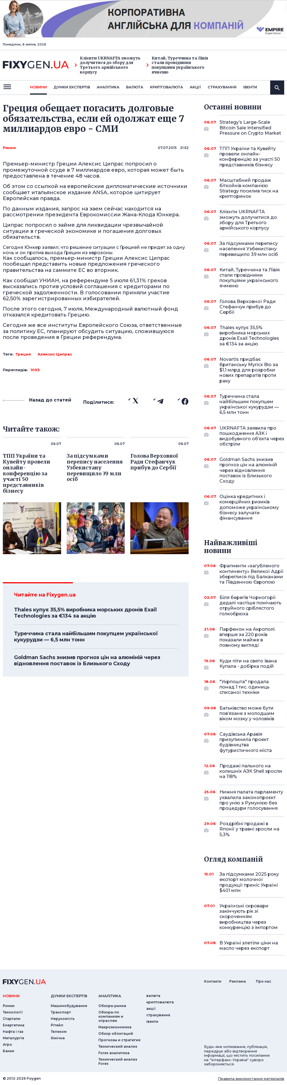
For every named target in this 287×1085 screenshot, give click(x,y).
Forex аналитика (113, 1053)
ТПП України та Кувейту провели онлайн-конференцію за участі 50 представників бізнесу (249, 157)
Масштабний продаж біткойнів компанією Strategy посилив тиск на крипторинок (248, 188)
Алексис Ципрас (55, 354)
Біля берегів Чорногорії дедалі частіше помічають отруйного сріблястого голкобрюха (250, 605)
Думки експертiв (72, 87)
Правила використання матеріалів (251, 1078)
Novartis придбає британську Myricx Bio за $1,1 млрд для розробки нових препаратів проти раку (248, 370)
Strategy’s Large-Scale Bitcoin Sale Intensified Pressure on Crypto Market (250, 128)
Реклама (237, 981)
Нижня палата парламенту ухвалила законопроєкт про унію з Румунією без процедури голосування (251, 800)
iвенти (250, 87)
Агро (7, 1044)
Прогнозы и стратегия (119, 1040)
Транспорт (61, 1012)
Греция (23, 354)
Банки (8, 1051)
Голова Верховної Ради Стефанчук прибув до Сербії (247, 307)
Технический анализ (117, 1046)
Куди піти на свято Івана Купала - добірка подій (248, 664)
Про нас (263, 981)
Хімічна (58, 1038)
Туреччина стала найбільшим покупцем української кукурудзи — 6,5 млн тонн (86, 636)
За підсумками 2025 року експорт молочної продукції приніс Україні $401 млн (249, 882)
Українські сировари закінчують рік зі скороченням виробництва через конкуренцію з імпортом (248, 916)
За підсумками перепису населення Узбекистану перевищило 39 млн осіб (248, 249)
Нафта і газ (13, 1031)
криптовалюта (166, 87)
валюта (134, 87)
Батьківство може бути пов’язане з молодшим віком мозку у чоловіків (246, 713)
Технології (13, 1012)
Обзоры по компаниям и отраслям (110, 1016)
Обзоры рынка (112, 1006)
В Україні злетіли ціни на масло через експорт (248, 945)
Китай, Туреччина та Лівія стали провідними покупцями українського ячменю (177, 65)
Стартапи (11, 1019)
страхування (222, 87)
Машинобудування (69, 1006)
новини (38, 87)
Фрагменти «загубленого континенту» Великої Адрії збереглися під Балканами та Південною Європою (251, 574)
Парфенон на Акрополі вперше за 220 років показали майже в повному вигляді (247, 637)
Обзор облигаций (115, 1033)
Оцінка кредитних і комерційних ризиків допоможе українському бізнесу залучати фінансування (249, 507)
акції (195, 87)
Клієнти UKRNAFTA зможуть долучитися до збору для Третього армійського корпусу (107, 65)
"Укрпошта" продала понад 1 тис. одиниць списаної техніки (244, 687)
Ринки (9, 147)
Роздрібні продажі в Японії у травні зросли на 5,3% (249, 829)
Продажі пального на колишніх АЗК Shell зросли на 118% (250, 771)
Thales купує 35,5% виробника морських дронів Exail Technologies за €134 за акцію (85, 613)
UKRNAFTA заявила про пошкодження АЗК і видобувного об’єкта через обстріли (251, 436)
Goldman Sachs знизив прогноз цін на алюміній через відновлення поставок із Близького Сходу (87, 660)
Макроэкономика (114, 1027)
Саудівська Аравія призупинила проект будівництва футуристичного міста (245, 742)
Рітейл (57, 1025)
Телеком (59, 1031)
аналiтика (109, 996)
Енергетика (13, 1025)
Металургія (13, 1038)
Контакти (212, 981)
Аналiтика (108, 87)
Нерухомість (63, 1019)
